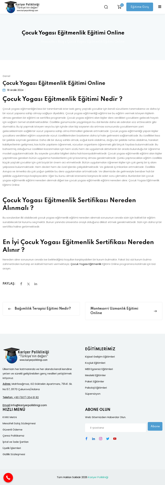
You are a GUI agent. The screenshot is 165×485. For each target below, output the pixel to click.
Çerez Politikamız (13, 435)
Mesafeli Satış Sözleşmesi (19, 423)
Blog (61, 41)
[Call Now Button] (8, 477)
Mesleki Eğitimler (95, 375)
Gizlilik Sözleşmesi (14, 454)
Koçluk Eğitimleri (95, 363)
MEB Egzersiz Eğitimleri (99, 369)
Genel (6, 76)
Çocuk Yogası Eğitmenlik (86, 264)
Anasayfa (48, 41)
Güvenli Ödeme (12, 429)
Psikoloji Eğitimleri (96, 387)
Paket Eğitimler (94, 381)
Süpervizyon (92, 393)
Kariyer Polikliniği (98, 477)
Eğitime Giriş (139, 7)
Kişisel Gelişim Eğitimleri (100, 356)
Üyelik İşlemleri (12, 448)
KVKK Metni (10, 417)
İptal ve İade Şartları (15, 442)
